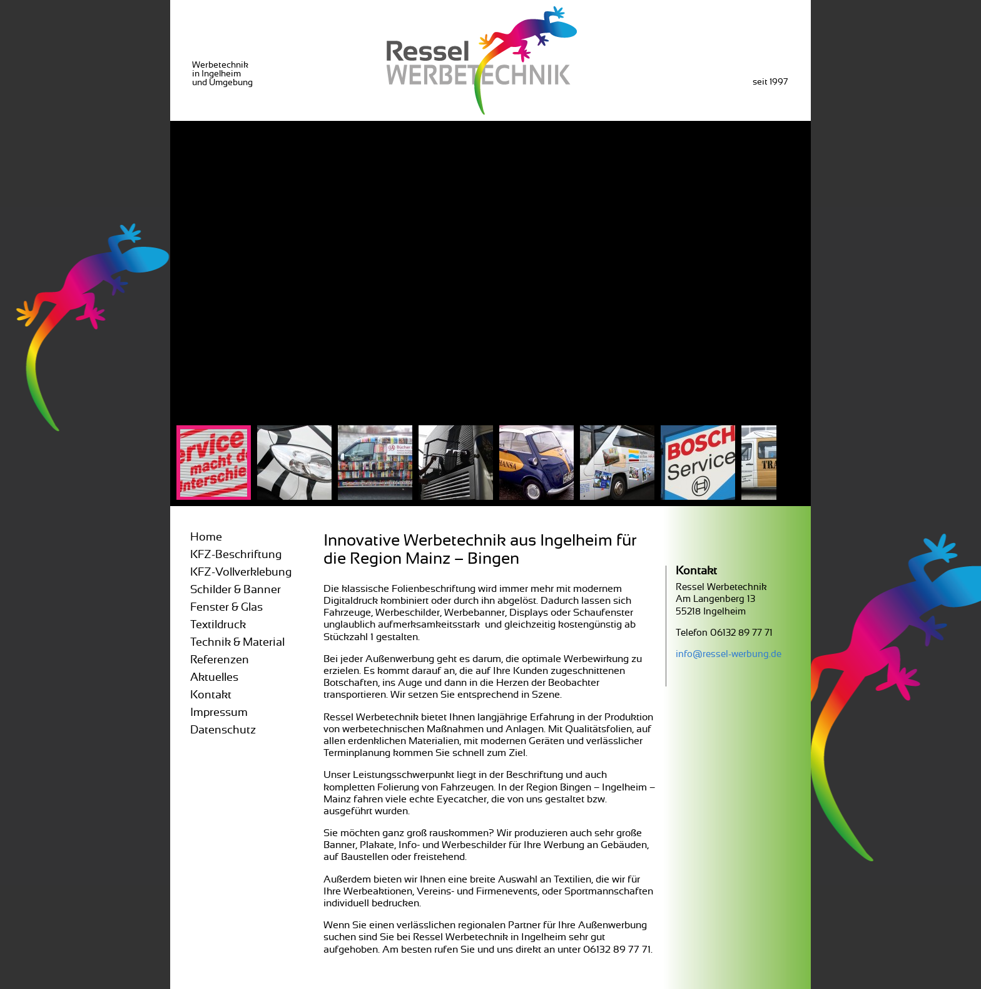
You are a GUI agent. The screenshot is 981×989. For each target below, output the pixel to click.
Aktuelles (214, 677)
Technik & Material (237, 642)
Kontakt (210, 695)
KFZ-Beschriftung (236, 555)
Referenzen (219, 660)
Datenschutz (223, 730)
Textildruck (218, 625)
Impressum (219, 712)
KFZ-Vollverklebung (241, 572)
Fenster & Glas (226, 607)
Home (206, 537)
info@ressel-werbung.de (728, 654)
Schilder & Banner (235, 590)
